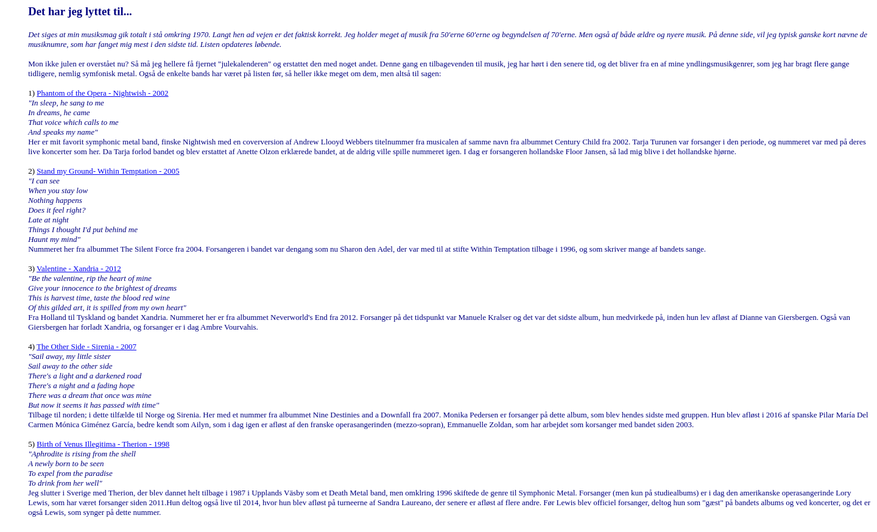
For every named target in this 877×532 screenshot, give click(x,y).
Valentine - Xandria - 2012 (79, 268)
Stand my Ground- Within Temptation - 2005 (108, 171)
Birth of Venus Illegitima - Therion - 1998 (103, 444)
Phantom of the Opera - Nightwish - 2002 (102, 93)
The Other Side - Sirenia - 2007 (86, 346)
